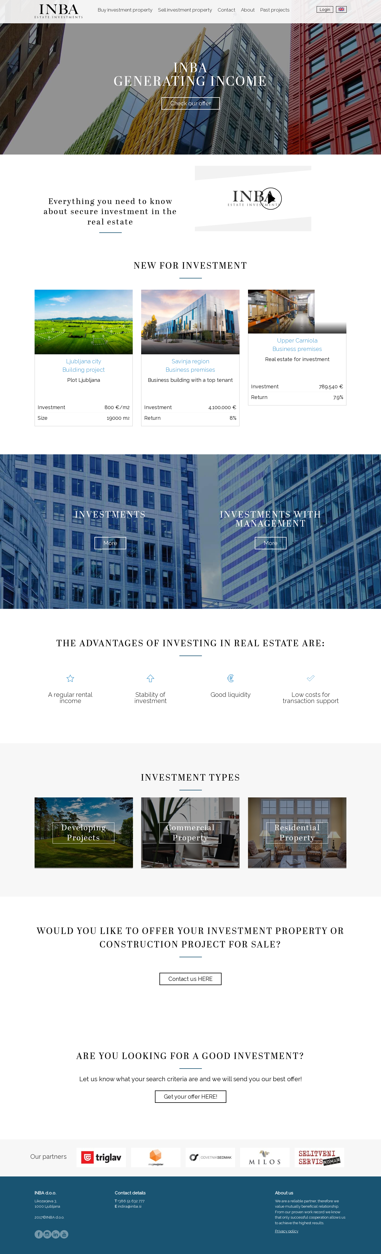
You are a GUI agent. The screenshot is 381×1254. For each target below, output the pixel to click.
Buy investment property (125, 10)
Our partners (48, 1156)
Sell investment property (185, 10)
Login (325, 9)
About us (284, 1193)
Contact (226, 10)
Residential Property (297, 833)
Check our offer (190, 103)
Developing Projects (83, 833)
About (248, 10)
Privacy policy (286, 1231)
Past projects (275, 10)
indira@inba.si (129, 1206)
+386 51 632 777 (131, 1201)
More (110, 543)
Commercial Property (190, 833)
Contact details (130, 1193)
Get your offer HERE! (190, 1096)
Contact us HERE (190, 979)
